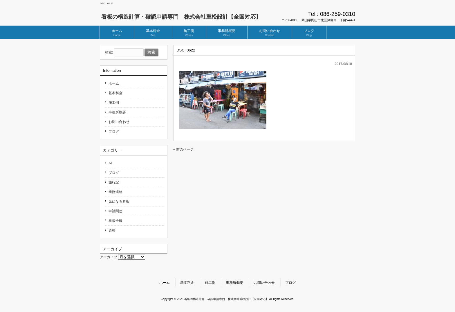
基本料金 (115, 93)
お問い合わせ (119, 122)
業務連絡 (115, 192)
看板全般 (115, 221)
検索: (109, 53)
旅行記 (114, 182)
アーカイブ (108, 257)
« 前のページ (183, 149)
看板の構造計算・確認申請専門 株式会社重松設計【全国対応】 (181, 17)
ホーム (114, 83)
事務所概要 (117, 112)
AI (110, 163)
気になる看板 (119, 201)
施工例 (114, 103)
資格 (112, 230)
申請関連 (115, 211)
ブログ (114, 131)
